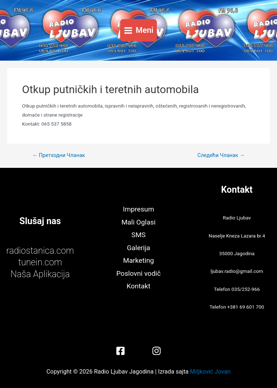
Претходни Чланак (58, 155)
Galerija (138, 248)
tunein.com (40, 262)
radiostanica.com (40, 250)
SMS (138, 235)
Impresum (138, 209)
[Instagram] (156, 351)
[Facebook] (120, 351)
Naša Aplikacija (40, 274)
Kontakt (138, 286)
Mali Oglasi (139, 222)
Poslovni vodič (138, 273)
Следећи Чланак (221, 155)
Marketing (138, 260)
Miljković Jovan (210, 371)
